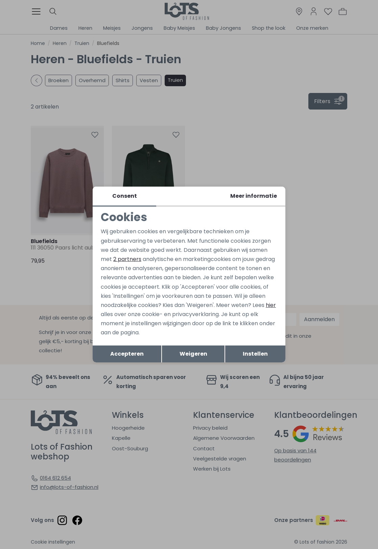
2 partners (127, 259)
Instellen (255, 354)
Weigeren (193, 354)
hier (271, 305)
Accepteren (127, 354)
